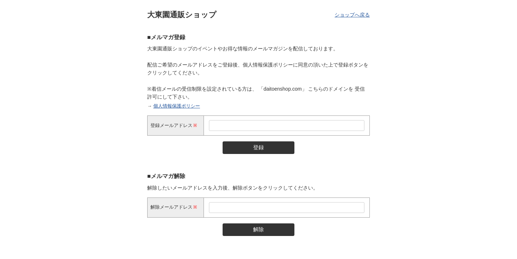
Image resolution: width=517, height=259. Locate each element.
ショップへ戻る (352, 15)
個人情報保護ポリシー (176, 106)
